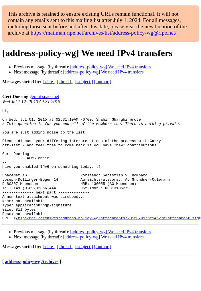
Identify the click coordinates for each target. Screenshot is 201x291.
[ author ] (102, 81)
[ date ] (49, 81)
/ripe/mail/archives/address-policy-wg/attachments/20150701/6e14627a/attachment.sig (107, 240)
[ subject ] (84, 81)
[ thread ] (65, 81)
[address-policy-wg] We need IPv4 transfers (110, 66)
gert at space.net (44, 96)
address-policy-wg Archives (31, 283)
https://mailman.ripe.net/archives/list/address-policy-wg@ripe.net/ (104, 33)
